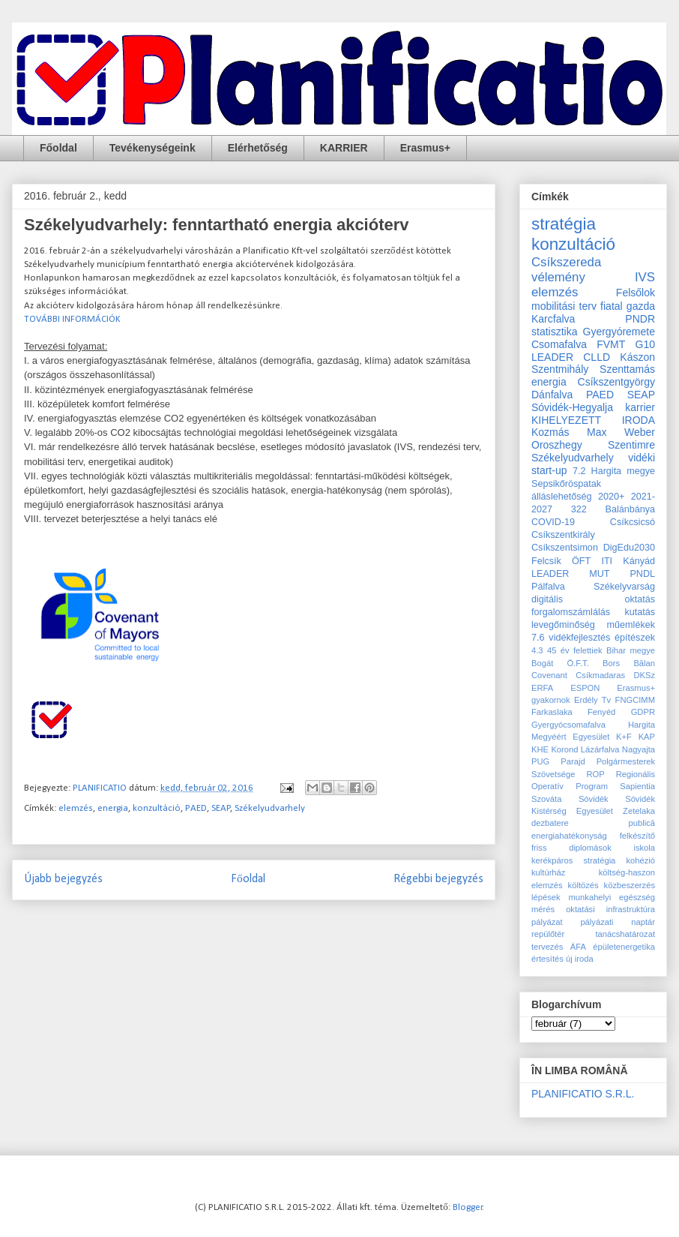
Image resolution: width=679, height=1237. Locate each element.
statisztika (554, 332)
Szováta (546, 798)
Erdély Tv (592, 699)
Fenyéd (601, 711)
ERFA (542, 687)
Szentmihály (559, 369)
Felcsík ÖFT (561, 561)
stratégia (563, 224)
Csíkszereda (566, 262)
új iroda (580, 958)
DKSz (644, 675)
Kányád (639, 561)
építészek (635, 637)
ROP (595, 774)
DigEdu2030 (629, 547)
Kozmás (550, 432)
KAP (647, 736)
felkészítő (637, 835)
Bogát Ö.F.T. (560, 663)
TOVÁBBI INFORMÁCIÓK (72, 319)
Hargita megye (623, 471)
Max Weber (621, 432)
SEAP (221, 808)
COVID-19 (553, 522)
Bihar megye (630, 650)
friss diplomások (571, 847)
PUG (540, 761)
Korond (564, 749)
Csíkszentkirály (563, 535)
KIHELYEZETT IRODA (593, 420)
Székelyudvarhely (270, 808)
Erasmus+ (425, 148)
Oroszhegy (556, 445)
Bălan (644, 663)
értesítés (547, 958)
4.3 (537, 650)
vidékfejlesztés (579, 637)
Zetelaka (639, 810)
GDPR (643, 711)
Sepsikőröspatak (566, 484)
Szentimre (631, 445)
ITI (606, 561)
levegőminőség (563, 625)
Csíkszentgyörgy (616, 382)
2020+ (611, 496)
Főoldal (58, 148)
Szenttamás (627, 369)
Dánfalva (552, 395)
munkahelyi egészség (612, 897)
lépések (546, 897)
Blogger (468, 1207)
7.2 (579, 471)
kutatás (639, 612)
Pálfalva (548, 586)
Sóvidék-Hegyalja (572, 407)
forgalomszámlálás (570, 612)
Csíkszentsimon (564, 547)
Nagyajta (638, 749)
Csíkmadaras (600, 675)
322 (579, 509)
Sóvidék (594, 798)
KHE (540, 749)
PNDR (640, 319)
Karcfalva (553, 319)
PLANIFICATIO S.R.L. (582, 1094)
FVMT (611, 344)
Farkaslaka (552, 711)
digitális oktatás (593, 599)
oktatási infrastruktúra (610, 909)
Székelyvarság (624, 586)
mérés (543, 909)
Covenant (549, 675)
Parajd (573, 761)
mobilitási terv (564, 306)
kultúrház (548, 872)
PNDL (642, 574)
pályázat (547, 921)
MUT (599, 574)
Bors (611, 663)
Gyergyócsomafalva (568, 724)
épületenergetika (624, 946)
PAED (196, 808)
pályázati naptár (617, 921)
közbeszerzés (629, 885)
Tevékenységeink (152, 148)
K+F (624, 736)
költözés (583, 885)
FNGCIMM (635, 699)
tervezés (547, 946)
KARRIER (344, 148)
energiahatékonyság (569, 835)
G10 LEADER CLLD (593, 350)
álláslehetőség (561, 496)
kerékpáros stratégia (573, 860)
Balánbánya (630, 509)
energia (112, 808)
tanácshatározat (625, 933)
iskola (644, 847)
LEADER (550, 574)
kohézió (640, 860)
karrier (640, 407)
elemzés (75, 808)
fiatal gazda (627, 306)
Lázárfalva (600, 749)
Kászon (637, 357)
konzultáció (157, 808)
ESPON (585, 687)
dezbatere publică (593, 822)
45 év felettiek (575, 650)
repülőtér (547, 933)
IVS (645, 277)
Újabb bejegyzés (63, 879)
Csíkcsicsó (632, 522)
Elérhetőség (258, 148)
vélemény (558, 277)
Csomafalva (559, 344)
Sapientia (637, 786)
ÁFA (578, 946)
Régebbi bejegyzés (438, 879)
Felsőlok (635, 293)
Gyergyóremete (619, 332)
